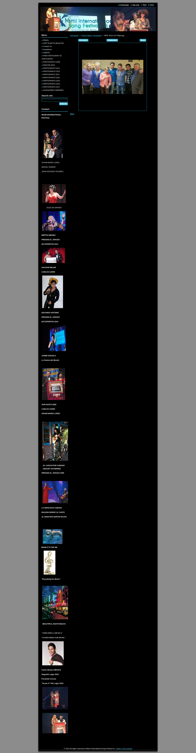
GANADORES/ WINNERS (53, 90)
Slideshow (112, 40)
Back (72, 114)
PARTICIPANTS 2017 (51, 87)
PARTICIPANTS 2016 (51, 84)
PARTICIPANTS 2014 (51, 78)
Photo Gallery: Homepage (91, 35)
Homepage (74, 35)
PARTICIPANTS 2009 (51, 62)
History (46, 40)
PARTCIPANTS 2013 (51, 74)
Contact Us (47, 46)
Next (143, 40)
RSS (144, 5)
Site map (135, 5)
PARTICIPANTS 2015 (51, 81)
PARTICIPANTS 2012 (51, 71)
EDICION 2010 (49, 65)
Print (152, 5)
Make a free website (124, 749)
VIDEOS (46, 53)
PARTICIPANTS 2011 (51, 68)
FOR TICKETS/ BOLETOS (53, 43)
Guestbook (47, 49)
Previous (83, 40)
